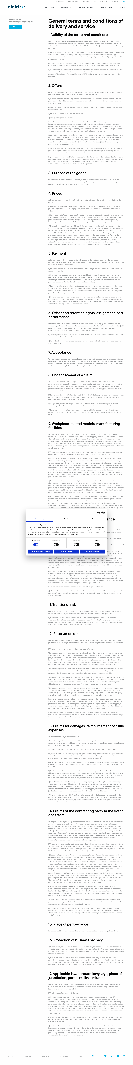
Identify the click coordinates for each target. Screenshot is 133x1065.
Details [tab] (66, 519)
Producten (49, 9)
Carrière (122, 9)
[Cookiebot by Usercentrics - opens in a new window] (97, 512)
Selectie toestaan (66, 551)
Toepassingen (66, 9)
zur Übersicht (15, 29)
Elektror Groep (106, 9)
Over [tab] (93, 519)
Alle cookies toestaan (93, 551)
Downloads (103, 2)
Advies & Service (86, 9)
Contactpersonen (73, 2)
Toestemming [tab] (39, 519)
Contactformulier (89, 2)
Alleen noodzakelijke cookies (40, 551)
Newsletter (60, 2)
